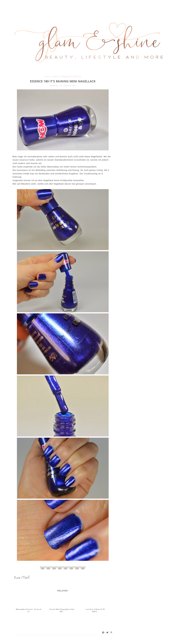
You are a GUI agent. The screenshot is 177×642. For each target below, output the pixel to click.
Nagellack (66, 76)
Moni (57, 76)
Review (77, 76)
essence (48, 76)
